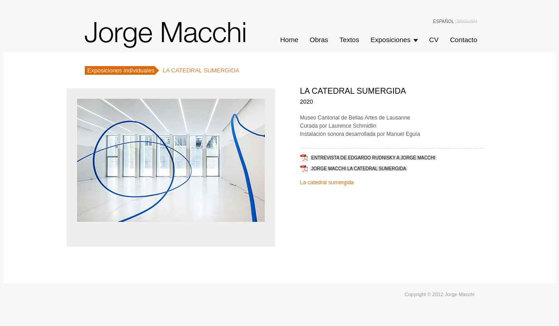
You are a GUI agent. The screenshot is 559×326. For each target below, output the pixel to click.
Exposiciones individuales (121, 70)
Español (443, 21)
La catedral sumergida (327, 182)
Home (289, 39)
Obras (319, 39)
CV (434, 39)
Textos (349, 39)
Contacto (463, 39)
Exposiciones (390, 39)
